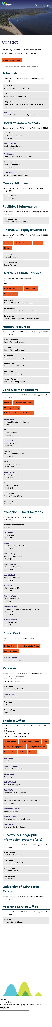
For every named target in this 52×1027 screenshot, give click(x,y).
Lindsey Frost (9, 543)
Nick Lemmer (9, 112)
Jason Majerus (10, 162)
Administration (14, 73)
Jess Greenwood (10, 658)
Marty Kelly (8, 758)
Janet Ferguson (10, 564)
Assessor (7, 243)
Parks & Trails (9, 646)
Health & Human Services (22, 273)
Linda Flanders (9, 133)
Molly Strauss (9, 472)
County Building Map (11, 60)
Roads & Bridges (11, 651)
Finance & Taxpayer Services (24, 230)
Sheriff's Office (14, 720)
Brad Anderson (10, 143)
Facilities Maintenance (20, 206)
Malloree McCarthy (12, 808)
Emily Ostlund (9, 575)
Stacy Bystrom (9, 694)
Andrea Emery (9, 554)
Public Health (31, 289)
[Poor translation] (6, 1007)
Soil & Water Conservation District (18, 413)
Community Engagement (14, 747)
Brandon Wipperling (11, 596)
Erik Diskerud (9, 774)
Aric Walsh (8, 585)
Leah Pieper (8, 440)
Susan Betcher (9, 172)
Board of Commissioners (21, 123)
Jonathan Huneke (11, 766)
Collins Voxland (10, 782)
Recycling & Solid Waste (29, 646)
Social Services (10, 294)
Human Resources (16, 327)
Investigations (10, 752)
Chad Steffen (9, 790)
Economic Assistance (12, 289)
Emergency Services (37, 747)
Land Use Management (20, 389)
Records (32, 752)
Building (7, 403)
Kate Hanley (9, 532)
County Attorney (15, 183)
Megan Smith (9, 419)
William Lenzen (10, 430)
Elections (38, 243)
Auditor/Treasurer (23, 243)
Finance (7, 248)
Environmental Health (24, 403)
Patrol (22, 752)
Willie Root (8, 462)
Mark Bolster (9, 798)
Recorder (9, 668)
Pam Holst (8, 451)
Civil (45, 742)
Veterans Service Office (20, 906)
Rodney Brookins (10, 620)
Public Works (12, 633)
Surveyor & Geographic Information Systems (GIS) (22, 837)
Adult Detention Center (29, 742)
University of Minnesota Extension (21, 889)
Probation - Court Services (23, 512)
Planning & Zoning (11, 408)
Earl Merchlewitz (10, 816)
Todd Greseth (9, 154)
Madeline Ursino (10, 606)
